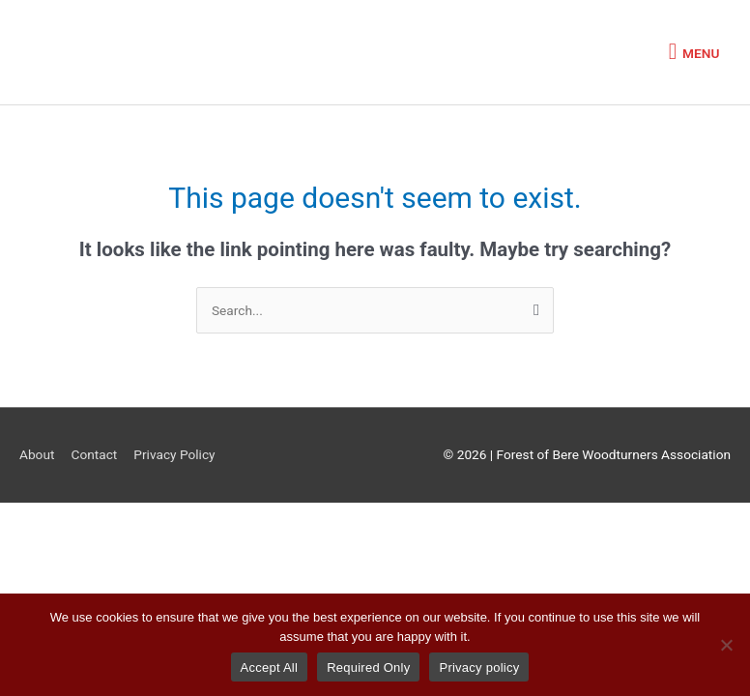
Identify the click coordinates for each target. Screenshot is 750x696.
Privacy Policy (174, 454)
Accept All (270, 667)
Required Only (368, 667)
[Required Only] (726, 644)
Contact (94, 454)
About (36, 454)
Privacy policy (479, 667)
